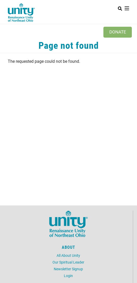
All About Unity (68, 255)
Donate (117, 32)
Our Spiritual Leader (68, 262)
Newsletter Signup (68, 268)
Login (68, 275)
